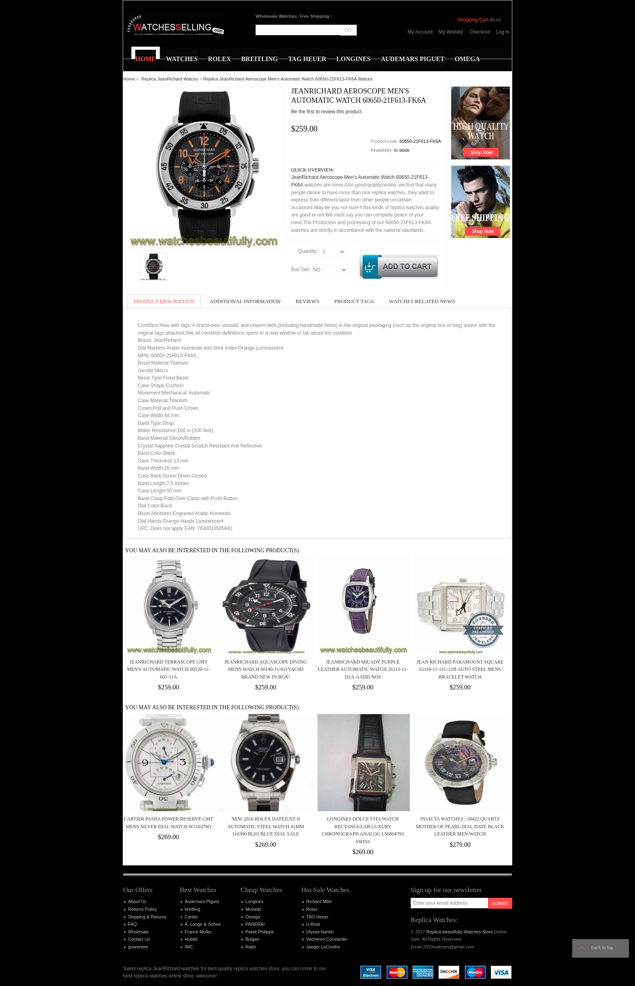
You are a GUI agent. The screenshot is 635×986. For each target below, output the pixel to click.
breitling (192, 909)
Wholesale (138, 931)
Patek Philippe (259, 931)
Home (129, 78)
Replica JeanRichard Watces (169, 78)
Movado (253, 909)
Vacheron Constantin (326, 939)
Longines (254, 901)
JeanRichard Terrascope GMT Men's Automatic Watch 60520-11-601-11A (168, 669)
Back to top (603, 947)
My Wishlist (451, 32)
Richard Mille (319, 901)
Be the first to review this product (326, 112)
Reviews (308, 301)
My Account (420, 32)
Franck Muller (198, 931)
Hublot (191, 939)
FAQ (132, 924)
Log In (502, 32)
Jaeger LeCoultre (323, 946)
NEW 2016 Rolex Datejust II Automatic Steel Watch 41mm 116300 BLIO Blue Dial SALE (265, 826)
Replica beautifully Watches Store (459, 931)
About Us (137, 901)
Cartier (191, 916)
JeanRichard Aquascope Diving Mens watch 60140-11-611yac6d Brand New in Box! (265, 669)
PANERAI (254, 924)
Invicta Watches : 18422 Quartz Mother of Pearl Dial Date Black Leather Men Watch (460, 826)
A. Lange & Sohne (203, 924)
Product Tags (354, 301)
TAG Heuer (317, 916)
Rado (250, 946)
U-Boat (313, 924)
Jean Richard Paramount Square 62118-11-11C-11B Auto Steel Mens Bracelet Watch (459, 669)
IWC (189, 946)
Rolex (312, 909)
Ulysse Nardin (320, 931)
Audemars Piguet (202, 901)
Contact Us (139, 939)
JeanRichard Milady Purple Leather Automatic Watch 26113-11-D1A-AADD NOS (363, 669)
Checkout (479, 32)
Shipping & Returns (147, 916)
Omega (252, 916)
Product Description (164, 301)
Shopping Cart (472, 20)
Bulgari (252, 939)
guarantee (138, 946)
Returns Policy (142, 909)
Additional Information (245, 301)
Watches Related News (422, 301)
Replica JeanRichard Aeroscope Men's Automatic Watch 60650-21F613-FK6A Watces (288, 78)
